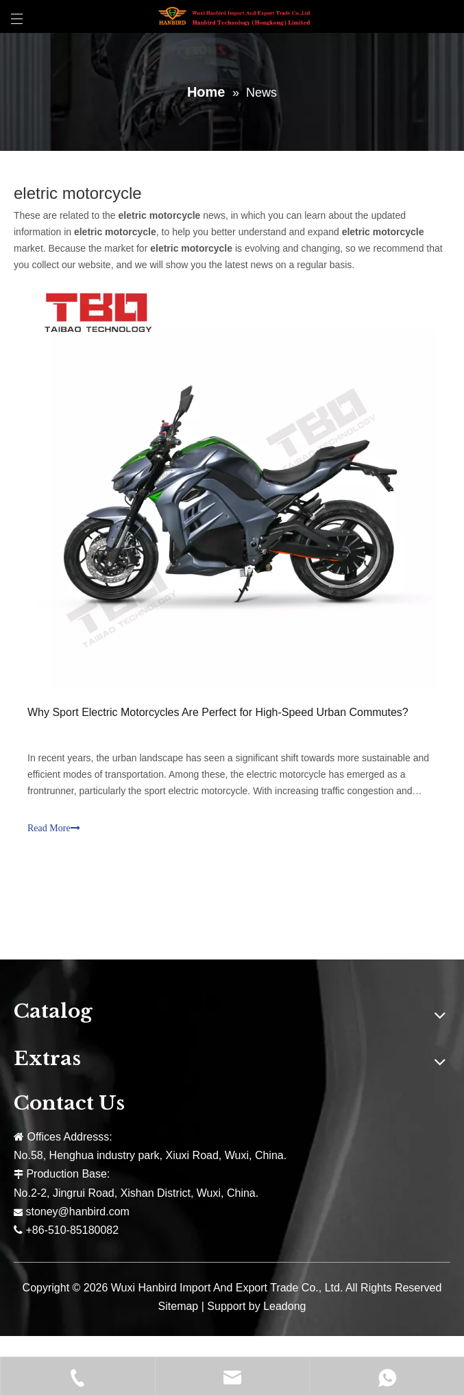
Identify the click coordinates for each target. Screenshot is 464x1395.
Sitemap (178, 1306)
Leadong (284, 1306)
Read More (53, 828)
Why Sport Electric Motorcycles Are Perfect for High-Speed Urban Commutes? (217, 712)
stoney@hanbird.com (77, 1211)
